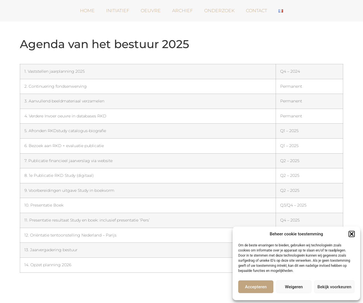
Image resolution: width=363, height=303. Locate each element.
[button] (351, 234)
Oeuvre (151, 10)
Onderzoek (219, 10)
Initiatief (117, 10)
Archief (182, 10)
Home (87, 10)
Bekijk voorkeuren (334, 286)
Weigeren (294, 286)
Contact (256, 10)
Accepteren (256, 286)
